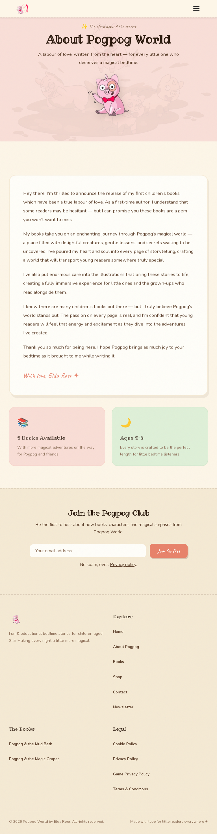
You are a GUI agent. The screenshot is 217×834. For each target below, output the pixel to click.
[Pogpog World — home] (22, 8)
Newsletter (123, 707)
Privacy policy (123, 564)
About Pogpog (126, 646)
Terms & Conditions (130, 789)
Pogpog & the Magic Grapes (34, 759)
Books (118, 661)
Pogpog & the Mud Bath (30, 744)
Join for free (169, 550)
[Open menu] (196, 8)
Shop (117, 677)
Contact (120, 692)
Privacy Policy (125, 759)
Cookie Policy (125, 744)
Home (118, 631)
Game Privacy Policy (131, 774)
